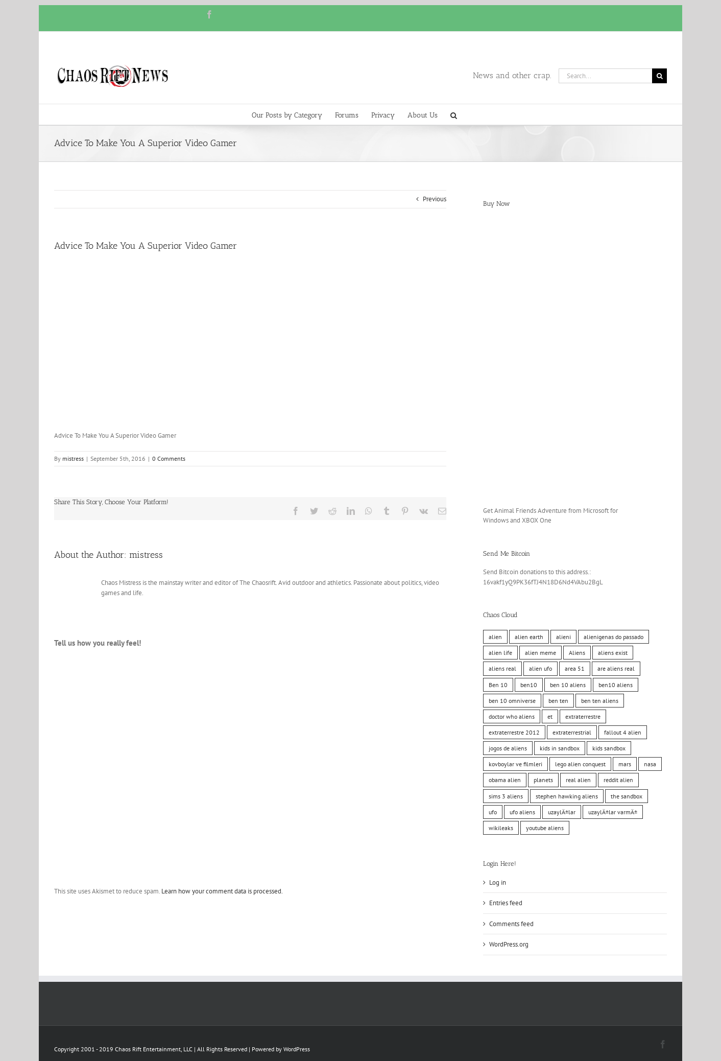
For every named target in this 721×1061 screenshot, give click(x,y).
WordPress (296, 1049)
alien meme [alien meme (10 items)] (540, 652)
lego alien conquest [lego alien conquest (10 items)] (580, 764)
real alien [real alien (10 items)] (578, 780)
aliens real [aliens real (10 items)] (502, 668)
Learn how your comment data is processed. (222, 891)
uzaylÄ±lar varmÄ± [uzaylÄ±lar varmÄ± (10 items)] (612, 812)
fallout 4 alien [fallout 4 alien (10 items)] (622, 732)
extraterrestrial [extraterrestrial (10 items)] (571, 732)
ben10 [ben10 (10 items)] (528, 685)
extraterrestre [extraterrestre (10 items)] (582, 716)
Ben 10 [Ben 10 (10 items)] (498, 685)
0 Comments (168, 458)
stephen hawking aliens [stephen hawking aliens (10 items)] (567, 796)
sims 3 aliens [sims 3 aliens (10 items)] (506, 796)
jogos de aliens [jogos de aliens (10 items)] (508, 748)
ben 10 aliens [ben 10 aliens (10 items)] (568, 685)
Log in (497, 882)
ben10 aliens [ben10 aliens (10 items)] (615, 685)
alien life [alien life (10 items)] (500, 652)
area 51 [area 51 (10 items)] (575, 668)
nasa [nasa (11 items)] (650, 764)
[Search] (659, 75)
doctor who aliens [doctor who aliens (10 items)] (512, 716)
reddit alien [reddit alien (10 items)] (618, 780)
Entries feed (505, 903)
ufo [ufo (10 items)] (493, 812)
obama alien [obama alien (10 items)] (505, 780)
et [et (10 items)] (549, 716)
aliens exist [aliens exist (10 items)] (613, 652)
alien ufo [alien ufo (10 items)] (540, 668)
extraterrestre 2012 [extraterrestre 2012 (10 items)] (514, 732)
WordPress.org (508, 944)
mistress (73, 458)
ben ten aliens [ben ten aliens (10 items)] (599, 700)
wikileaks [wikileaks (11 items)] (501, 828)
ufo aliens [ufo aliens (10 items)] (522, 812)
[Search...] (605, 75)
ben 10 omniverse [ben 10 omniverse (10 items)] (512, 700)
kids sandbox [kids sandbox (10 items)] (609, 748)
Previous (434, 199)
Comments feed (511, 923)
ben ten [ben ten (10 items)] (558, 700)
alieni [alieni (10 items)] (563, 637)
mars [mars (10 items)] (624, 764)
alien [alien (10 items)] (495, 637)
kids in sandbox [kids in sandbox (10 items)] (560, 748)
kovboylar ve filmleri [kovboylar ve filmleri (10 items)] (515, 764)
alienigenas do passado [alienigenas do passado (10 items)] (613, 637)
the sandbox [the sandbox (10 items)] (626, 796)
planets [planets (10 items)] (543, 780)
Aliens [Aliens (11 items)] (577, 652)
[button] (453, 114)
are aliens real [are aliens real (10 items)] (616, 668)
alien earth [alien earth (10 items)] (529, 637)
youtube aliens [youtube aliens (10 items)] (545, 828)
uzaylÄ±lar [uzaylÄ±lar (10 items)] (561, 812)
